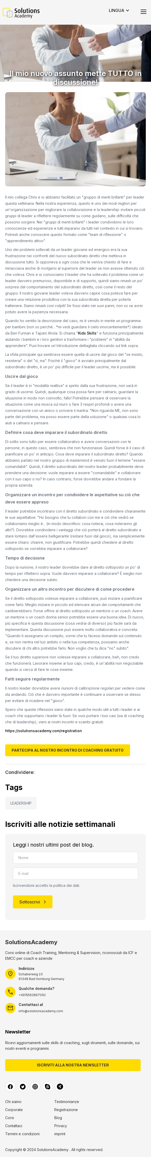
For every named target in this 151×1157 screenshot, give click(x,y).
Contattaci (13, 1126)
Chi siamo (13, 1102)
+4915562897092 (32, 995)
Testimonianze (66, 1102)
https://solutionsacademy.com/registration (43, 731)
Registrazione (66, 1110)
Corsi (9, 1118)
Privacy (60, 1126)
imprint (59, 1134)
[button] (119, 10)
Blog (58, 1118)
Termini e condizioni (22, 1134)
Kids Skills (87, 333)
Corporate (14, 1110)
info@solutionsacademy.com (41, 1011)
